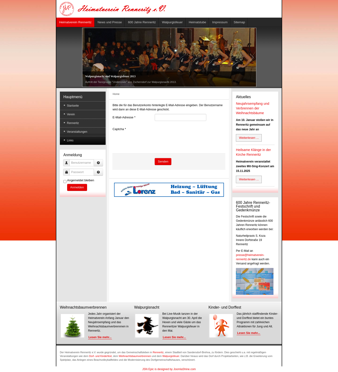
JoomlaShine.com (184, 369)
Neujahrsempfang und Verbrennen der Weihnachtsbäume (252, 108)
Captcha (119, 129)
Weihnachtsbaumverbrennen (135, 356)
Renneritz (158, 352)
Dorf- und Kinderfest (100, 356)
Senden (163, 161)
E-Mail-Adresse (123, 117)
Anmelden (77, 187)
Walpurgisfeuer (170, 356)
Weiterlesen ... (249, 138)
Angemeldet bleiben (80, 180)
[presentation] (190, 135)
